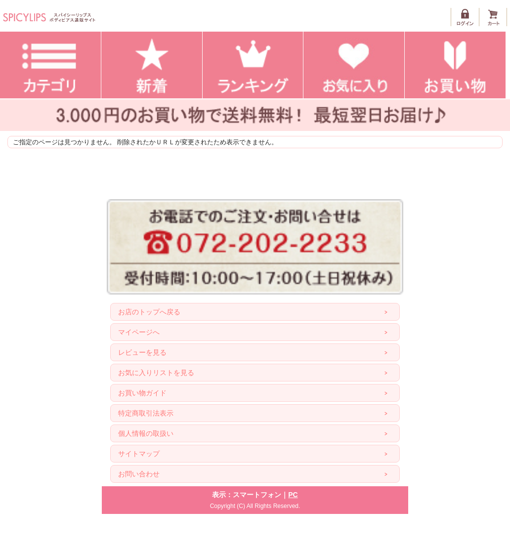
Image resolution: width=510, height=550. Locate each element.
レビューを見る (142, 352)
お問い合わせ (139, 474)
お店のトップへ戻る (149, 312)
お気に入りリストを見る (156, 373)
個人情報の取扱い (145, 433)
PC (293, 495)
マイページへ (139, 332)
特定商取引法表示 (145, 413)
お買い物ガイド (142, 393)
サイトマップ (139, 454)
